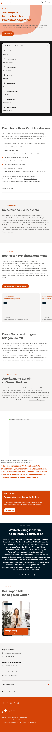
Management (7, 103)
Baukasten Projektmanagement (31, 181)
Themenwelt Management (36, 400)
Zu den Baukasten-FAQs (26, 575)
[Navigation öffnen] (49, 2)
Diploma (38, 562)
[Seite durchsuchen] (45, 2)
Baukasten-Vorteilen (30, 179)
